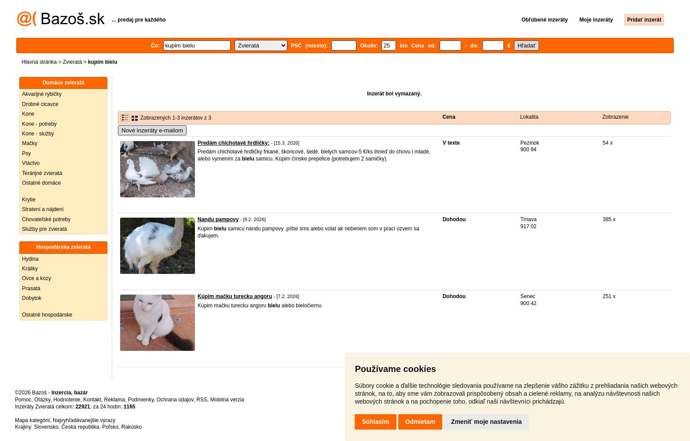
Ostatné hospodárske (47, 315)
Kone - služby (38, 134)
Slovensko (46, 427)
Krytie (29, 200)
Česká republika (80, 427)
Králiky (30, 269)
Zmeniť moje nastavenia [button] (486, 421)
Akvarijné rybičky (42, 94)
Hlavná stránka (39, 62)
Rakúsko (131, 427)
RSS (201, 400)
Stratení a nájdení (43, 209)
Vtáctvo (31, 163)
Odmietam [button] (420, 421)
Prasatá (31, 288)
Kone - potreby (39, 124)
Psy (26, 153)
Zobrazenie (615, 117)
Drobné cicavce (40, 104)
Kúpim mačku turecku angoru (235, 296)
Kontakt (92, 400)
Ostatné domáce (41, 183)
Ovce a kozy (36, 278)
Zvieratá (72, 62)
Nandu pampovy (218, 219)
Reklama (114, 400)
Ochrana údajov (175, 400)
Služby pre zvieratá (44, 229)
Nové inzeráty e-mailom (152, 130)
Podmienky (141, 400)
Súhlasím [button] (375, 421)
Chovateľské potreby (46, 219)
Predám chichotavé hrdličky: (233, 143)
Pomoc (23, 400)
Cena (449, 117)
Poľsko (110, 427)
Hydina (30, 259)
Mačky (29, 143)
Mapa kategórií (32, 420)
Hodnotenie (66, 400)
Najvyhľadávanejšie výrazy (84, 420)
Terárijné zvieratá (42, 173)
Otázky (42, 400)
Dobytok (31, 298)
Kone (28, 114)
